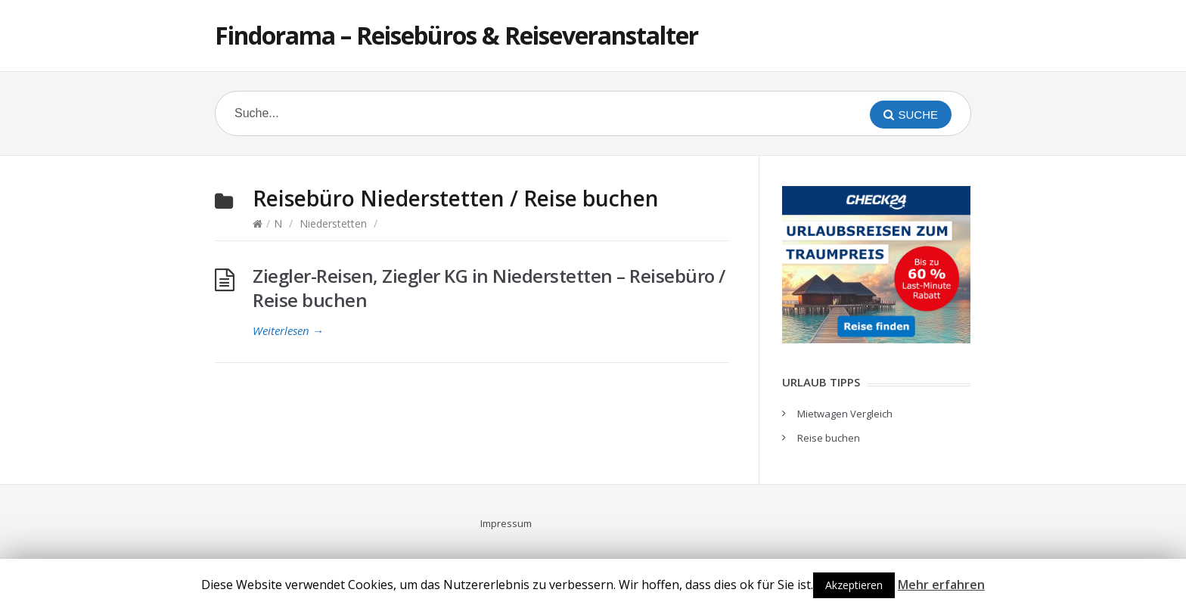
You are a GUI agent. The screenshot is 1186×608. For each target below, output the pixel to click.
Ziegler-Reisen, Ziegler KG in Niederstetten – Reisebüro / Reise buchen (489, 287)
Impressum (506, 523)
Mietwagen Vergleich (845, 413)
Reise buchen (828, 438)
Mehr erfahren (941, 584)
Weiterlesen (288, 330)
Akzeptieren (854, 585)
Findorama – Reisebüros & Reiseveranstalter (456, 35)
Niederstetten (333, 223)
